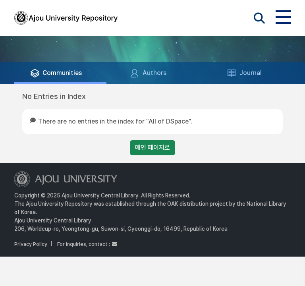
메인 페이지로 (152, 147)
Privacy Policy (30, 244)
